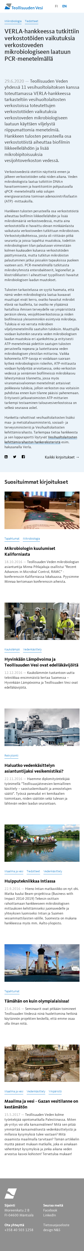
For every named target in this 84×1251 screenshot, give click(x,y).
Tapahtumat (11, 538)
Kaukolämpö (12, 649)
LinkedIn (49, 1215)
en (64, 6)
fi (56, 6)
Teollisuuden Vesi (23, 6)
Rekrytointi (11, 755)
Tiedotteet (31, 21)
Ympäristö (55, 1091)
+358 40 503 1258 (18, 1230)
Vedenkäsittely (32, 649)
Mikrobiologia (13, 21)
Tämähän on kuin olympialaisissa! (36, 1001)
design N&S (51, 1230)
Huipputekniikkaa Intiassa (29, 881)
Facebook (50, 1210)
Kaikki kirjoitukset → (62, 457)
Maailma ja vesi (13, 871)
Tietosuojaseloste (56, 1225)
